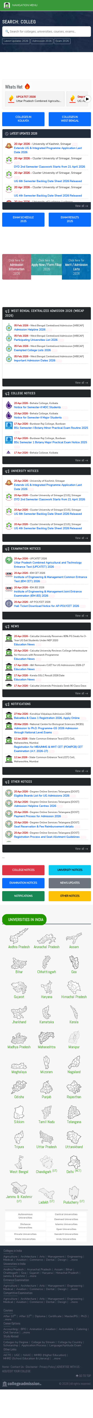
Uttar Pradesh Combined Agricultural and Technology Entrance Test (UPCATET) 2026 (48, 563)
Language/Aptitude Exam (65, 1345)
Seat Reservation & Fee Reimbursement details (47, 824)
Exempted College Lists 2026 (49, 348)
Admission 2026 (42, 41)
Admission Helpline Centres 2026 (46, 804)
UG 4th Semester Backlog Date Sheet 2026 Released (48, 191)
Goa (23, 1273)
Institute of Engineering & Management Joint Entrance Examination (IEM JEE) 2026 (48, 592)
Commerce (36, 1260)
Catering (81, 1329)
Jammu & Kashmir (14, 1276)
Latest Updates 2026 (16, 41)
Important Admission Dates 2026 (49, 358)
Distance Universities (25, 1226)
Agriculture (10, 1256)
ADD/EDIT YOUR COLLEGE (16, 1371)
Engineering (74, 1256)
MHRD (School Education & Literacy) (26, 1358)
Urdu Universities (66, 1239)
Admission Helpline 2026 (49, 328)
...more (74, 1260)
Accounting (10, 1329)
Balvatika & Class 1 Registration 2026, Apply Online (50, 716)
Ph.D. (84, 1316)
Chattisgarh (10, 1273)
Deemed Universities (66, 1219)
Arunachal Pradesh (39, 1269)
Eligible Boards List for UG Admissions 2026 (46, 794)
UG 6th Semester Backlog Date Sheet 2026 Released (48, 177)
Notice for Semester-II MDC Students (41, 405)
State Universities (25, 1239)
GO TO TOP (83, 1376)
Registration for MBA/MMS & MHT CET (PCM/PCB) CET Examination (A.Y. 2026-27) (48, 745)
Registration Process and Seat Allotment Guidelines (50, 835)
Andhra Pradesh (13, 1269)
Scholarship (10, 1345)
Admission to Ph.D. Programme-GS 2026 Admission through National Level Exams (49, 728)
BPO (23, 1329)
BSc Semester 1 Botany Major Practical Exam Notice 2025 (50, 442)
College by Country (70, 1342)
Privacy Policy (47, 1367)
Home (5, 1367)
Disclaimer (32, 1367)
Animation (35, 1329)
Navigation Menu (20, 5)
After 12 (25, 1316)
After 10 (9, 1316)
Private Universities (25, 1234)
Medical (8, 1260)
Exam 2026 (62, 41)
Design (62, 1260)
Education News (50, 640)
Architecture (28, 1256)
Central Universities (66, 1214)
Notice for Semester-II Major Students (41, 415)
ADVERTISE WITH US (68, 1367)
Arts (42, 1256)
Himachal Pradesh (67, 1273)
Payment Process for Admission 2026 (46, 814)
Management (56, 1256)
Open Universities (66, 1229)
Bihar (69, 1269)
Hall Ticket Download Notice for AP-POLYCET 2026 (50, 604)
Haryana (47, 1273)
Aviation (21, 1260)
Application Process (33, 1345)
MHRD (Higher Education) (50, 1355)
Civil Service (11, 1332)
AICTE (7, 1355)
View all (81, 206)
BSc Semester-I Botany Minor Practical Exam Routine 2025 (51, 428)
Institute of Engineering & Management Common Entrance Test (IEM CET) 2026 (50, 577)
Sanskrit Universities (66, 1234)
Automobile (66, 1329)
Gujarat (34, 1273)
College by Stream (43, 1342)
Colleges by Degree (15, 1342)
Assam (58, 1269)
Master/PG (71, 1316)
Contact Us (17, 1367)
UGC (17, 1355)
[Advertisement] (46, 65)
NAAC (27, 1355)
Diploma (40, 1316)
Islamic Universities (66, 1224)
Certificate (55, 1316)
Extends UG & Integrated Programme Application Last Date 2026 (48, 148)
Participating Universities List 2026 (49, 338)
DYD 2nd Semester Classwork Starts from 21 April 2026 (49, 163)
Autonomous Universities (25, 1216)
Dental (50, 1260)
